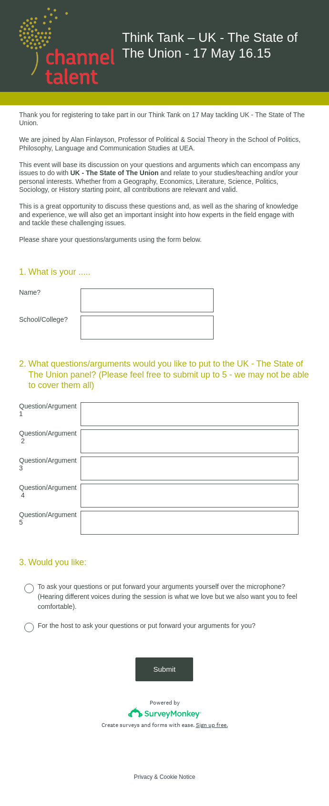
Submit (165, 669)
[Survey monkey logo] (164, 712)
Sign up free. (212, 725)
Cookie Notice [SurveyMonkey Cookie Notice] (177, 777)
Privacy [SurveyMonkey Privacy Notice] (143, 777)
